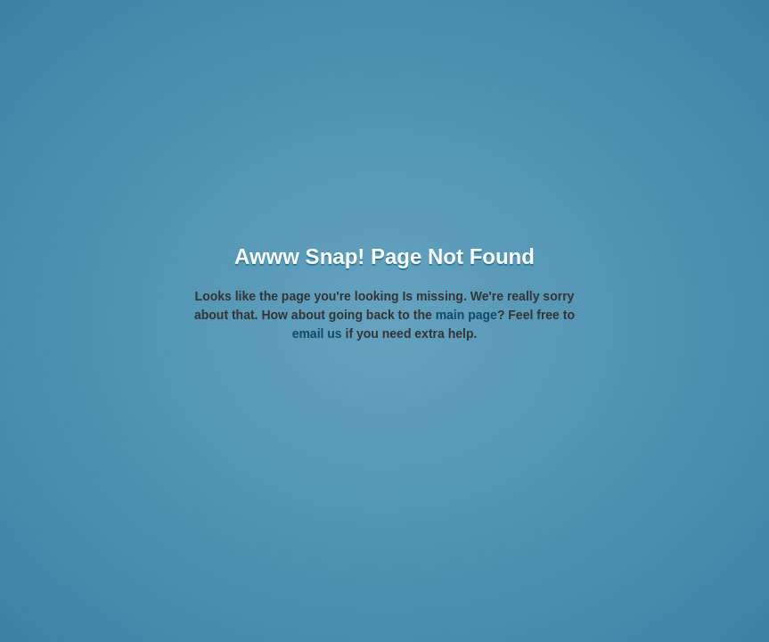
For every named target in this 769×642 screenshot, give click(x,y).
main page (466, 315)
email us (317, 333)
